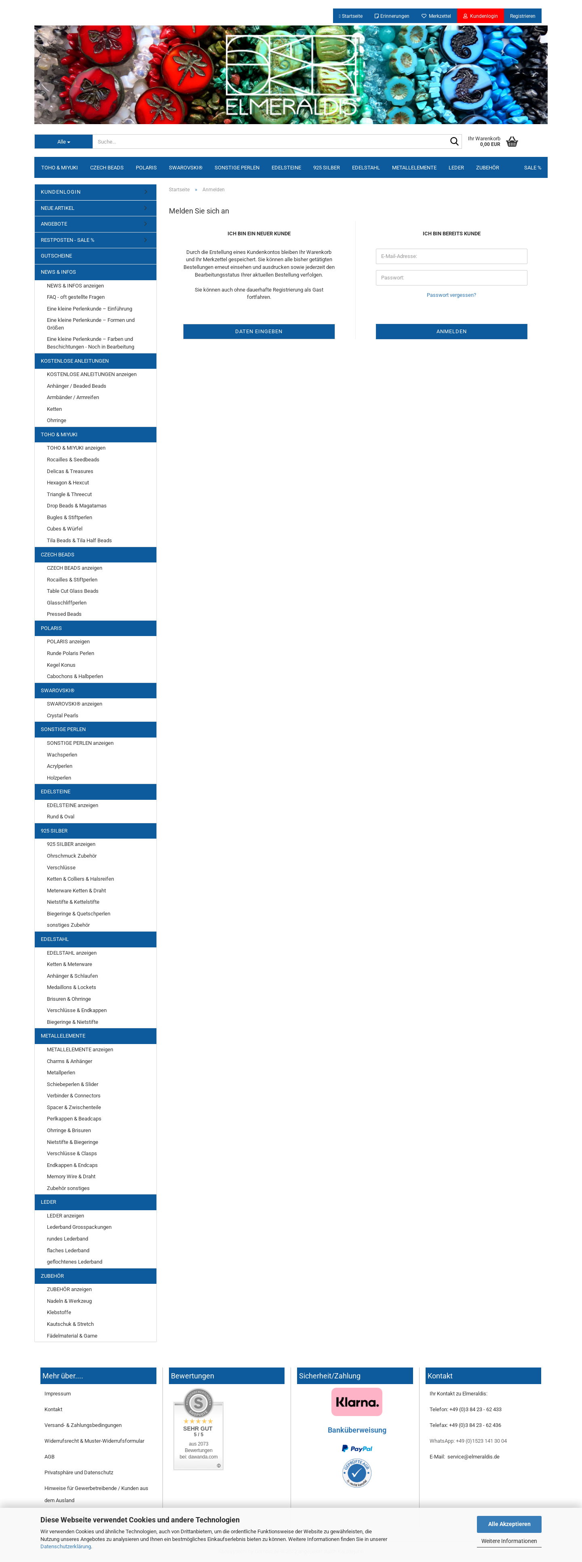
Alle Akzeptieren (509, 1524)
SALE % (533, 168)
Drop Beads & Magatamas (77, 506)
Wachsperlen (62, 755)
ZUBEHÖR (487, 168)
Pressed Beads (64, 614)
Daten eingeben (259, 331)
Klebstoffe (59, 1312)
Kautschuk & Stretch (70, 1324)
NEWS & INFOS (58, 272)
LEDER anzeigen (65, 1216)
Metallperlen (61, 1073)
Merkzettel (436, 16)
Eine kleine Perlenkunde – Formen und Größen (91, 324)
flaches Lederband (68, 1250)
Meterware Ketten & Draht (76, 891)
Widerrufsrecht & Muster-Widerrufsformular (94, 1441)
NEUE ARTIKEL (57, 208)
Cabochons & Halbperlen (75, 676)
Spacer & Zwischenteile (74, 1107)
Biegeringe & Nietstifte (72, 1022)
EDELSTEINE (286, 168)
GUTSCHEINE (56, 256)
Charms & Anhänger (69, 1061)
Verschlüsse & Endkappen (77, 1010)
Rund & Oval (60, 817)
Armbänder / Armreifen (73, 397)
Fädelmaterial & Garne (72, 1336)
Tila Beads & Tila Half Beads (79, 540)
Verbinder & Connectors (74, 1096)
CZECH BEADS (107, 168)
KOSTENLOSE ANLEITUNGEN (75, 361)
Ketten (54, 409)
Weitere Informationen (509, 1541)
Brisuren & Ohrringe (69, 999)
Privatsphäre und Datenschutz (78, 1472)
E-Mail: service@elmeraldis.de (465, 1457)
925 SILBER (326, 168)
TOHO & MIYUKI (59, 168)
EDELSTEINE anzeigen (72, 805)
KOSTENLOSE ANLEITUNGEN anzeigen (92, 374)
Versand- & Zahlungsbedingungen (83, 1425)
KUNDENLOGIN (61, 192)
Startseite (351, 16)
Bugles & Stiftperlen (69, 517)
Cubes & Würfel (64, 529)
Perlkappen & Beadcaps (74, 1119)
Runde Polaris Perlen (70, 653)
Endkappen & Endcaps (72, 1165)
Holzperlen (59, 778)
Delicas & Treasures (70, 471)
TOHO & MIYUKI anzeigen (76, 448)
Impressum (57, 1394)
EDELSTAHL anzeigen (72, 953)
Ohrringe (56, 420)
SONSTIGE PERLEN (237, 168)
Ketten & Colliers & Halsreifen (80, 879)
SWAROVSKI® (185, 168)
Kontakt (53, 1409)
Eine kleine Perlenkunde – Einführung (89, 309)
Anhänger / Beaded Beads (76, 386)
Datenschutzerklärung (65, 1546)
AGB (49, 1457)
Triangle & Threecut (69, 494)
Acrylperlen (59, 766)
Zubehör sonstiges (68, 1188)
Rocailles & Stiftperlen (72, 580)
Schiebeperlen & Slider (72, 1084)
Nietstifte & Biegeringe (72, 1142)
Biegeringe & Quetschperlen (78, 914)
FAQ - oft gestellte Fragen (76, 297)
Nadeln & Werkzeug (69, 1301)
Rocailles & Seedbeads (73, 460)
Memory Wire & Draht (71, 1176)
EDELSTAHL (366, 168)
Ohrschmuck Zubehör (72, 856)
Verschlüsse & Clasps (72, 1153)
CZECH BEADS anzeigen (74, 568)
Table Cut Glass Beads (73, 591)
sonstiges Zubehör (68, 925)
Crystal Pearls (62, 715)
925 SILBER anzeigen (71, 844)
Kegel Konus (61, 665)
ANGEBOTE (54, 224)
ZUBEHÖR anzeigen (69, 1289)
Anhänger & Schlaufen (72, 976)
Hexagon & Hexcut (68, 483)
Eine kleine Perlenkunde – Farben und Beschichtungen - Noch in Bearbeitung (90, 343)
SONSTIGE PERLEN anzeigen (80, 743)
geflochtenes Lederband (74, 1262)
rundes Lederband (67, 1239)
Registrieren (523, 16)
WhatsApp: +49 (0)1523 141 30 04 (468, 1441)
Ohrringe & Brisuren (69, 1130)
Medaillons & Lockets (71, 987)
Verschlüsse (61, 867)
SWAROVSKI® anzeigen (74, 704)
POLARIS (146, 168)
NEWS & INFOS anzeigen (75, 286)
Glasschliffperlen (66, 603)
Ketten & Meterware (69, 964)
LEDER (456, 168)
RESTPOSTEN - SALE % (68, 240)
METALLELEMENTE (414, 168)
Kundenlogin (480, 16)
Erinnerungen (392, 16)
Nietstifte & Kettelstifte (73, 902)
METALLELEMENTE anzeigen (80, 1049)
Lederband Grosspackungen (79, 1227)
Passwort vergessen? (451, 295)
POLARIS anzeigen (68, 641)
